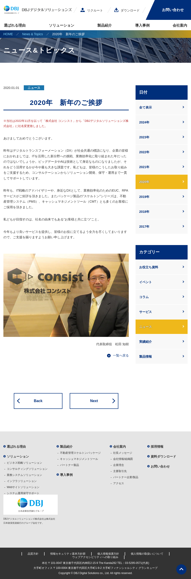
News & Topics (32, 34)
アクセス (118, 483)
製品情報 (145, 356)
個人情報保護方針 (108, 553)
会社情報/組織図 (123, 459)
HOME (8, 34)
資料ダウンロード (163, 456)
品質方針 (33, 553)
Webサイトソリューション (23, 487)
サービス (145, 312)
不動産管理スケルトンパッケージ (80, 452)
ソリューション (61, 25)
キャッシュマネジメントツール (79, 459)
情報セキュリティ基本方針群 (68, 553)
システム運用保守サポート (23, 493)
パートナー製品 (69, 465)
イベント (145, 282)
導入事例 (142, 25)
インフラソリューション (22, 481)
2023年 (144, 137)
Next (94, 401)
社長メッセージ (122, 452)
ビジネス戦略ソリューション (24, 462)
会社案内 (180, 25)
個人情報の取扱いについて (147, 553)
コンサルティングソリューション (27, 468)
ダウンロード (127, 10)
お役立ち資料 (148, 267)
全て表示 (145, 107)
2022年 (144, 152)
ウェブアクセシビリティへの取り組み (95, 557)
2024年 (144, 122)
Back (38, 401)
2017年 (144, 226)
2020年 (144, 182)
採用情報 (157, 446)
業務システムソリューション (24, 475)
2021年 (144, 167)
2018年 (144, 211)
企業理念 (118, 465)
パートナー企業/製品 (125, 477)
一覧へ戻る (121, 355)
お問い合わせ (173, 10)
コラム (144, 297)
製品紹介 (104, 25)
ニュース (145, 327)
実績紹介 (145, 341)
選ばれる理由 (15, 25)
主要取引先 (120, 471)
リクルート (91, 10)
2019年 (144, 197)
